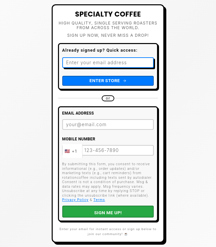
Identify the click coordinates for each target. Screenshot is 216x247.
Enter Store (108, 80)
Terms (99, 200)
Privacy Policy (75, 200)
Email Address (78, 113)
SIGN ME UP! (108, 212)
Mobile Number (78, 139)
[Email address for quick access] (108, 62)
